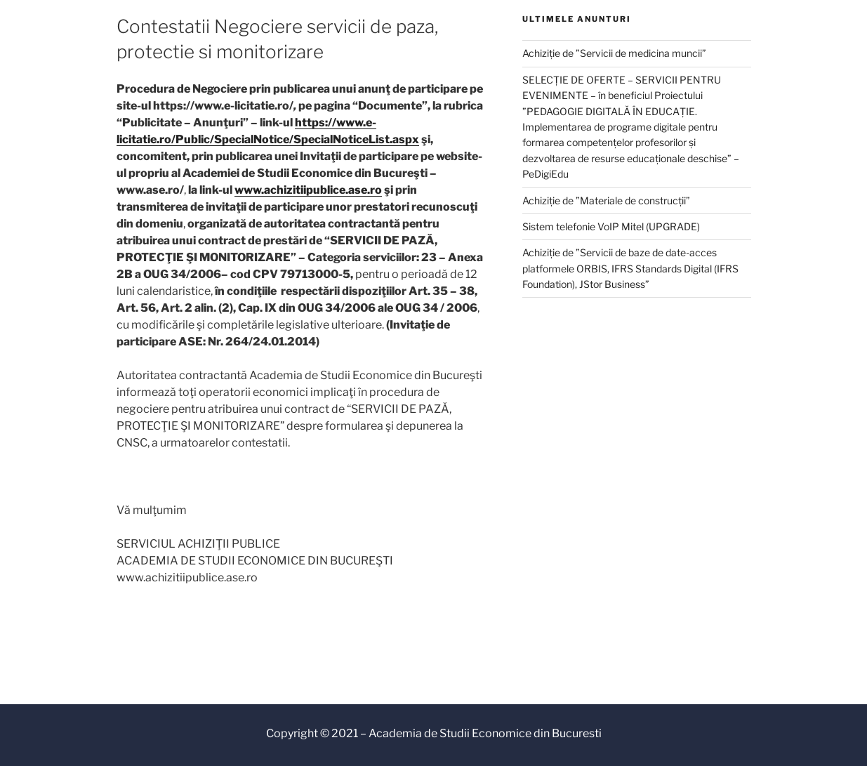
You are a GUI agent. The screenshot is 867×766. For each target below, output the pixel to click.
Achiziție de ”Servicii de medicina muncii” (614, 53)
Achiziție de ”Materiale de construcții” (606, 200)
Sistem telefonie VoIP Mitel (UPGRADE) (611, 226)
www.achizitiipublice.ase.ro (308, 190)
